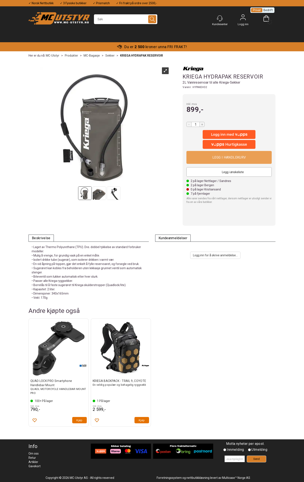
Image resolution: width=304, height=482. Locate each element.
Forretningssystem (169, 477)
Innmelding (235, 450)
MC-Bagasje (92, 55)
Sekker (110, 55)
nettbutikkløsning (197, 477)
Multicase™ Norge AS (236, 477)
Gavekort (34, 466)
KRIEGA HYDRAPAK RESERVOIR (141, 55)
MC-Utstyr (52, 55)
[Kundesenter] (220, 18)
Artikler (33, 462)
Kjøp (229, 157)
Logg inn (243, 18)
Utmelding (259, 450)
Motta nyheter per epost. (245, 444)
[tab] (41, 238)
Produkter (71, 55)
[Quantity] (195, 124)
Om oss (33, 453)
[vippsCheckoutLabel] (229, 144)
